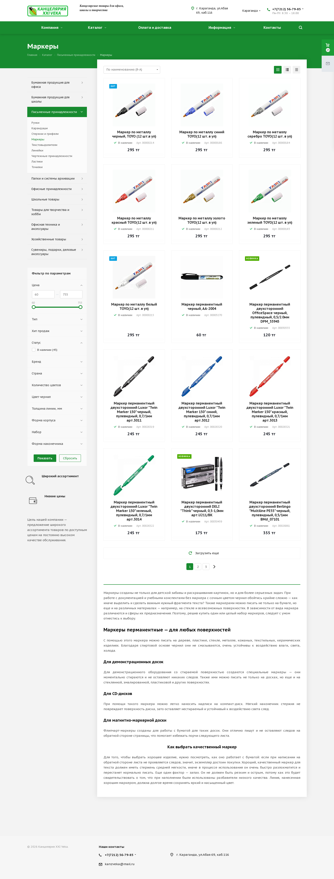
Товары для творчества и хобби (50, 212)
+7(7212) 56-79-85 (286, 9)
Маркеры (38, 139)
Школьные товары (45, 199)
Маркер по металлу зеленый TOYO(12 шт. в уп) (270, 220)
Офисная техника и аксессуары (45, 227)
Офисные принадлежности (51, 189)
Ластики (37, 161)
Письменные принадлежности (54, 112)
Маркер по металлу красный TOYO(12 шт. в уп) (134, 220)
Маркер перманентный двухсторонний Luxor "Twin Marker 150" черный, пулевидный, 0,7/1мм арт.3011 (134, 411)
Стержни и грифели (45, 134)
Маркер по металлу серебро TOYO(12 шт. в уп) (270, 134)
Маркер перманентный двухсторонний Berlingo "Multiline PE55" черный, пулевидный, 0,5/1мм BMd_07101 (270, 510)
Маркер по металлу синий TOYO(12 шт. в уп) (201, 134)
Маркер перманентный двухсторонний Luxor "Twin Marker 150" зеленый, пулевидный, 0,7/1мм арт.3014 (134, 510)
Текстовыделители (44, 145)
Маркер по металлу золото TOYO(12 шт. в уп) (202, 220)
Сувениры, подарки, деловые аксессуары (53, 252)
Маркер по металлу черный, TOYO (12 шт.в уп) (134, 134)
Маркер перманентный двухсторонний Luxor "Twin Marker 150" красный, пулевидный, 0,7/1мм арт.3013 (269, 411)
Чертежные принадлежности (52, 156)
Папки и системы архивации (53, 178)
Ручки (35, 123)
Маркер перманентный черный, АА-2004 (201, 306)
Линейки (37, 150)
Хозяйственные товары (48, 239)
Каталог (97, 27)
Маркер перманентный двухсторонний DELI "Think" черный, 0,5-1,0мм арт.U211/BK (201, 508)
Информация (222, 27)
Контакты (272, 27)
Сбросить (70, 458)
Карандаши (40, 128)
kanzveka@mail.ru (120, 864)
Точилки (37, 167)
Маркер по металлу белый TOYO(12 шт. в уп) (134, 306)
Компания (51, 27)
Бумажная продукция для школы (50, 99)
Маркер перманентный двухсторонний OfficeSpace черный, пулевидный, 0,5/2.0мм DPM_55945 (269, 312)
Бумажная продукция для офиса (50, 85)
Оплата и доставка (154, 27)
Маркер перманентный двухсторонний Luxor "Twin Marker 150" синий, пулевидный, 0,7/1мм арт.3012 (202, 411)
